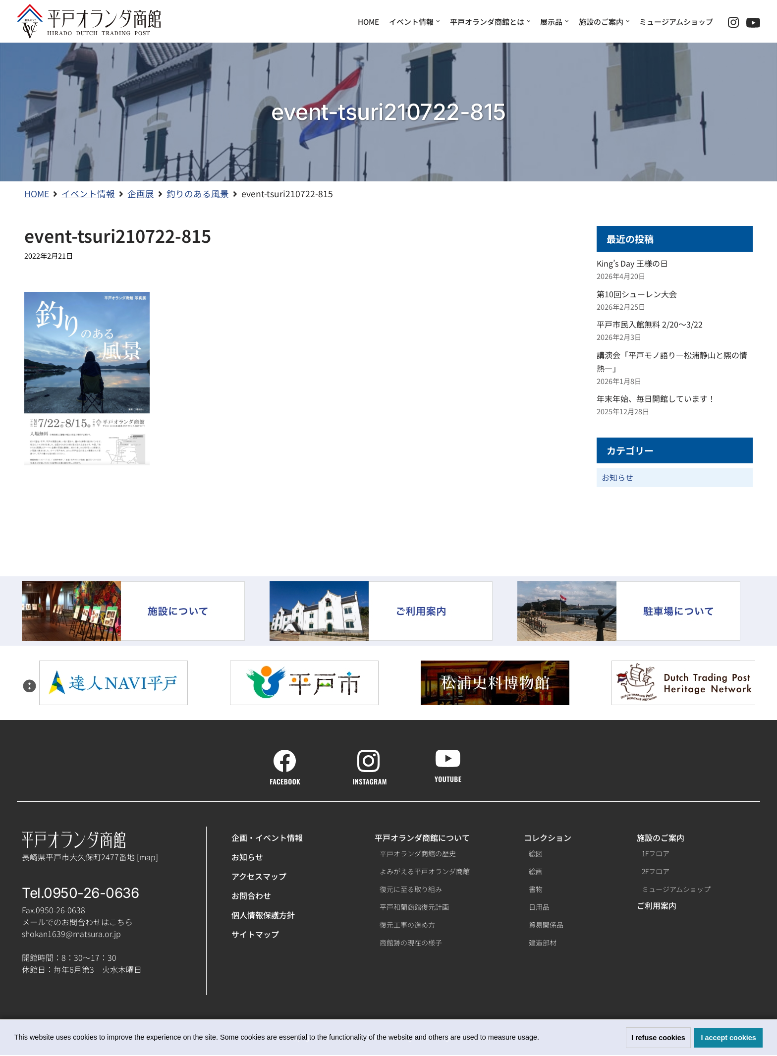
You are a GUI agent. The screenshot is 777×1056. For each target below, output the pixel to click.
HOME (368, 21)
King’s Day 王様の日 (632, 264)
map (147, 857)
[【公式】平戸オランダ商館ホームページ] (89, 21)
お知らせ (617, 478)
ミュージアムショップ (676, 21)
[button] (542, 1038)
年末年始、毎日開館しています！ (656, 399)
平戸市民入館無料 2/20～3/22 (650, 325)
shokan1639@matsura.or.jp (71, 935)
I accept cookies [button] (728, 1038)
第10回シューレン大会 (637, 294)
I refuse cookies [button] (658, 1038)
